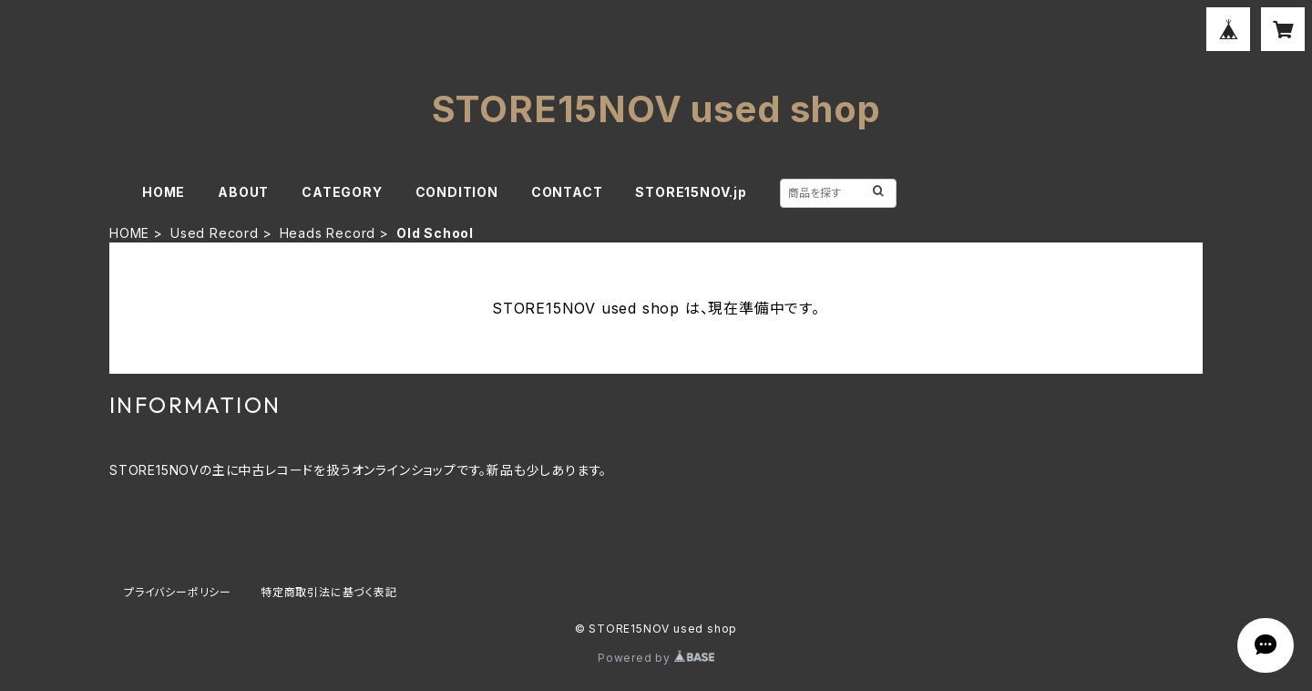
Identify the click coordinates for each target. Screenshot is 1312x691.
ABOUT (243, 192)
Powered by (656, 658)
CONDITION (456, 192)
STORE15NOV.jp (690, 192)
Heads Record (328, 233)
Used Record (214, 233)
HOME (163, 192)
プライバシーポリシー (177, 592)
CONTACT (567, 192)
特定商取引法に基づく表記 (329, 592)
